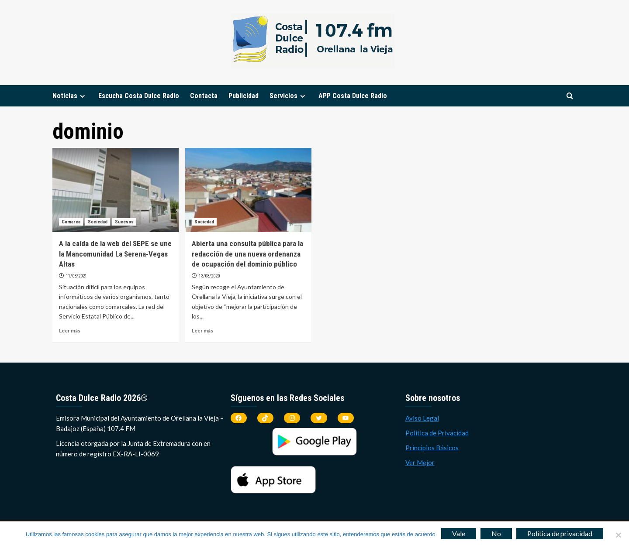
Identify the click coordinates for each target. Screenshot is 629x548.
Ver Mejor (420, 462)
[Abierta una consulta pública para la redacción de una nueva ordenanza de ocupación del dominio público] (248, 190)
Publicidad (243, 96)
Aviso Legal (422, 418)
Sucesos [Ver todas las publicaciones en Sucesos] (124, 222)
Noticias (69, 96)
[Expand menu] (82, 96)
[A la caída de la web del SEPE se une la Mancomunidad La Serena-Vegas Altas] (115, 190)
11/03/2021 (76, 276)
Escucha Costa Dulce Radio (138, 96)
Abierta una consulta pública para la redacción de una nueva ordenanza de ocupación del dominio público (247, 254)
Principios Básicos (432, 448)
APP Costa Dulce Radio (352, 96)
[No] (618, 535)
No (496, 533)
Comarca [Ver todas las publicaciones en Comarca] (71, 222)
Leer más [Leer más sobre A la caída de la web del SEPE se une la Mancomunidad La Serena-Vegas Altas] (69, 330)
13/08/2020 (209, 276)
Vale (458, 533)
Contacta (204, 96)
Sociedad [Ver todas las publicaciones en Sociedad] (97, 222)
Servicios (289, 96)
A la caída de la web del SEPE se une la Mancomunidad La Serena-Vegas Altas (115, 254)
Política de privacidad (559, 533)
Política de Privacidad (437, 433)
